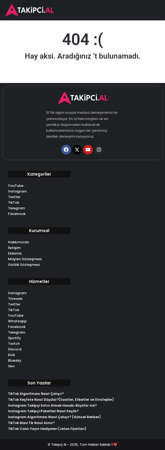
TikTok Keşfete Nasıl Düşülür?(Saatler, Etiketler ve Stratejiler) (61, 399)
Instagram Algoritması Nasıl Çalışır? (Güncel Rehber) (54, 417)
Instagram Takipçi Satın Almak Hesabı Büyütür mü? (52, 405)
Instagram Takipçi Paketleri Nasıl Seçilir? (43, 411)
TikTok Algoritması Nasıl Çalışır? (36, 393)
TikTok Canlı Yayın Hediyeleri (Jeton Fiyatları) (47, 428)
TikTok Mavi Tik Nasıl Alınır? (31, 423)
